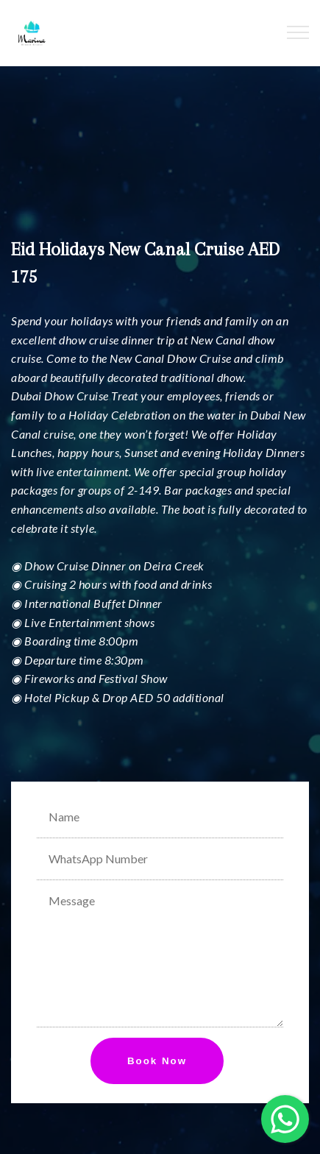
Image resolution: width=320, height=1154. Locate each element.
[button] (285, 1119)
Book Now (157, 1060)
